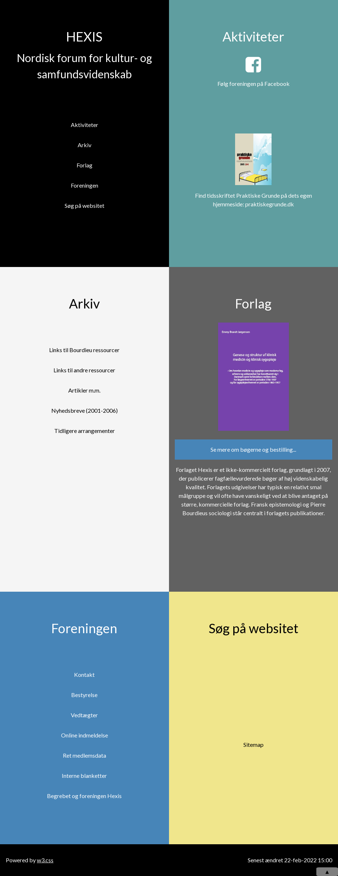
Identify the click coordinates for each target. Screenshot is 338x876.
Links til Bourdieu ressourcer (84, 349)
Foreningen (84, 185)
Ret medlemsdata (84, 755)
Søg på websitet (84, 205)
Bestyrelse (84, 694)
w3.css (45, 860)
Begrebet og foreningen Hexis (84, 795)
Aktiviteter (84, 124)
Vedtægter (84, 714)
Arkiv (84, 144)
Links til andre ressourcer (84, 370)
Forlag (84, 165)
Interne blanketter (84, 775)
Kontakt (84, 674)
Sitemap (253, 744)
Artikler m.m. (84, 390)
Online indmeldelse (84, 735)
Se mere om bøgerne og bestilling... (253, 449)
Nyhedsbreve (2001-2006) (84, 410)
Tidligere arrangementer (84, 430)
